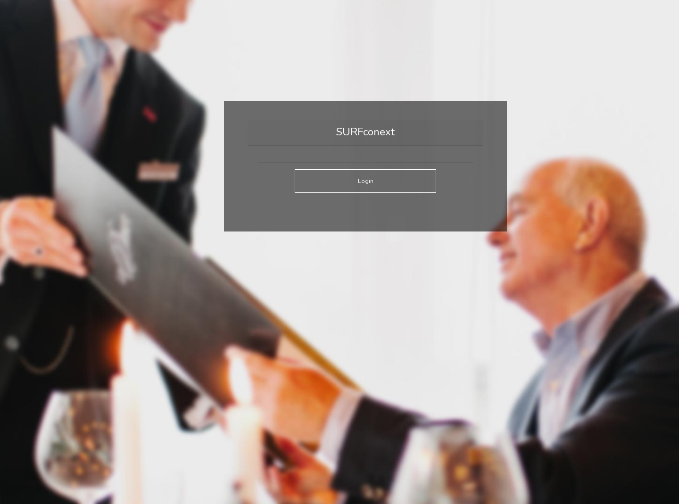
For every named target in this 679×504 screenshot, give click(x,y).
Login (365, 180)
